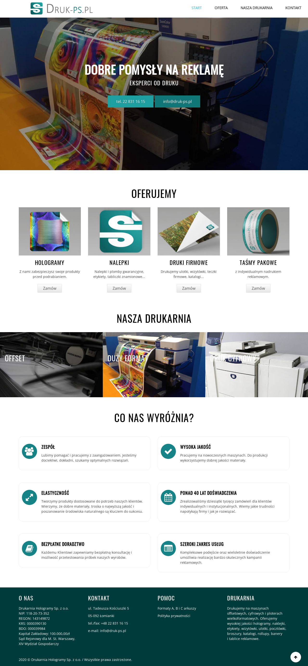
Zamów (49, 288)
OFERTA (221, 7)
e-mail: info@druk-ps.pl (107, 630)
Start (197, 7)
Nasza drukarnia (256, 7)
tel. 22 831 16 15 (130, 101)
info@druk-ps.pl (177, 101)
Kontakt (293, 7)
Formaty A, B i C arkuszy (177, 608)
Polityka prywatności (174, 615)
